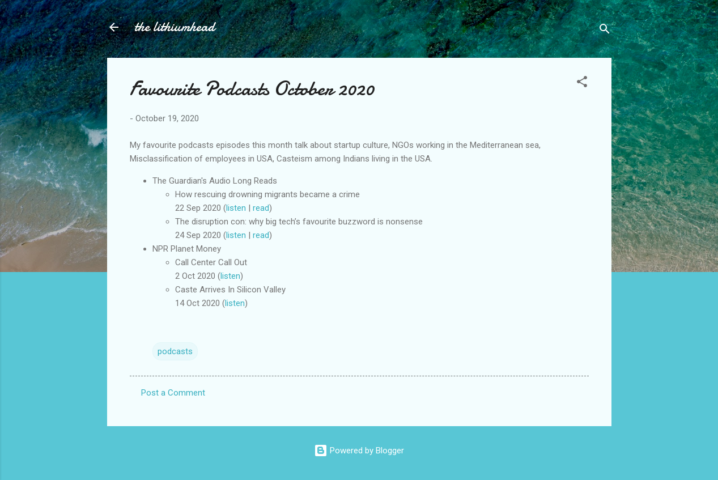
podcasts (175, 351)
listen (237, 208)
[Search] (604, 31)
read (261, 208)
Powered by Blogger (359, 450)
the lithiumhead (174, 27)
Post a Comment (173, 393)
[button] (582, 83)
